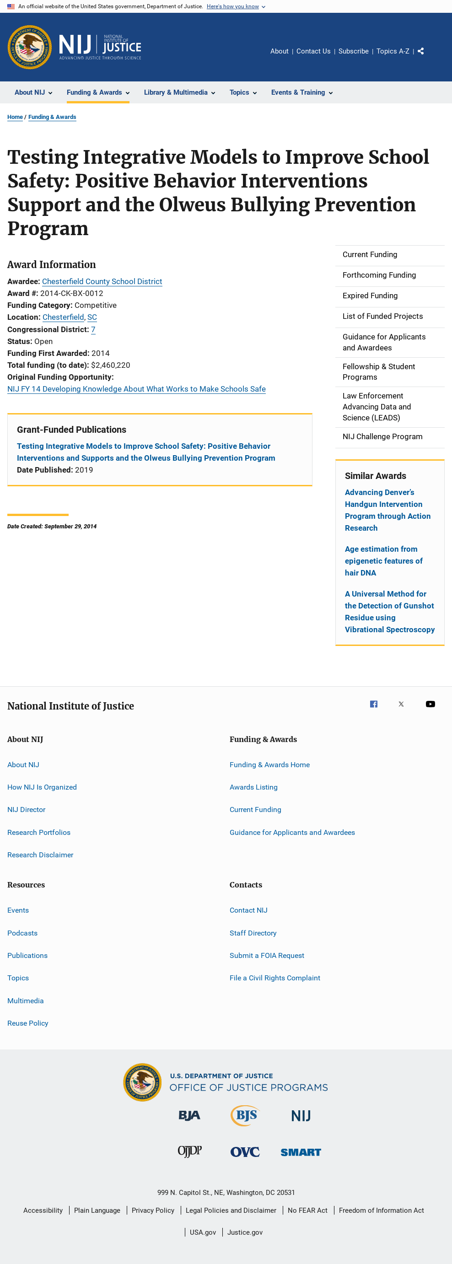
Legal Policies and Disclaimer (231, 1210)
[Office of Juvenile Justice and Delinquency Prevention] (190, 1159)
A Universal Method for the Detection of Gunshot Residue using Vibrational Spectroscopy (390, 611)
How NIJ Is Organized (42, 787)
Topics (18, 978)
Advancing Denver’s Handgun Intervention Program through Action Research (388, 510)
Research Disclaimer (40, 854)
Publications (27, 955)
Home (15, 116)
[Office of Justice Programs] (29, 47)
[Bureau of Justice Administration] (189, 1123)
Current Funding (255, 809)
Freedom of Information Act (381, 1210)
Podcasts (22, 933)
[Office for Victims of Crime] (245, 1158)
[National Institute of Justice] (301, 1123)
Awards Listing (254, 787)
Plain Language (97, 1210)
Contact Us (313, 51)
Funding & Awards (52, 116)
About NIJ (23, 764)
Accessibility (43, 1210)
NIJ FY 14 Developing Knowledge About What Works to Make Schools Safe (136, 388)
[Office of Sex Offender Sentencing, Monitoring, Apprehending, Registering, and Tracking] (301, 1157)
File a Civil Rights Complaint (275, 978)
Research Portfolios (38, 832)
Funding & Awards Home (270, 764)
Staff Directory (253, 933)
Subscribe (354, 51)
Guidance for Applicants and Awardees (292, 832)
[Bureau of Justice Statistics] (245, 1128)
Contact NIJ (249, 910)
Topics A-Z (393, 51)
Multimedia (25, 1000)
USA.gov (203, 1232)
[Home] (100, 47)
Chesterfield (63, 317)
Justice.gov (245, 1232)
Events (18, 910)
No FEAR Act (308, 1210)
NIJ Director (26, 809)
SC (92, 317)
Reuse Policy (27, 1023)
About (279, 51)
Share (428, 57)
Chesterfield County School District (102, 281)
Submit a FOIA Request (267, 955)
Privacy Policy (153, 1210)
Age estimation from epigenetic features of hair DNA (384, 560)
